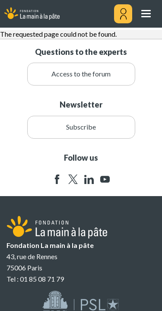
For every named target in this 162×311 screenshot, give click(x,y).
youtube (105, 179)
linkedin (89, 179)
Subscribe (81, 127)
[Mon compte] (123, 13)
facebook (57, 179)
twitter (73, 179)
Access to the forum (81, 74)
